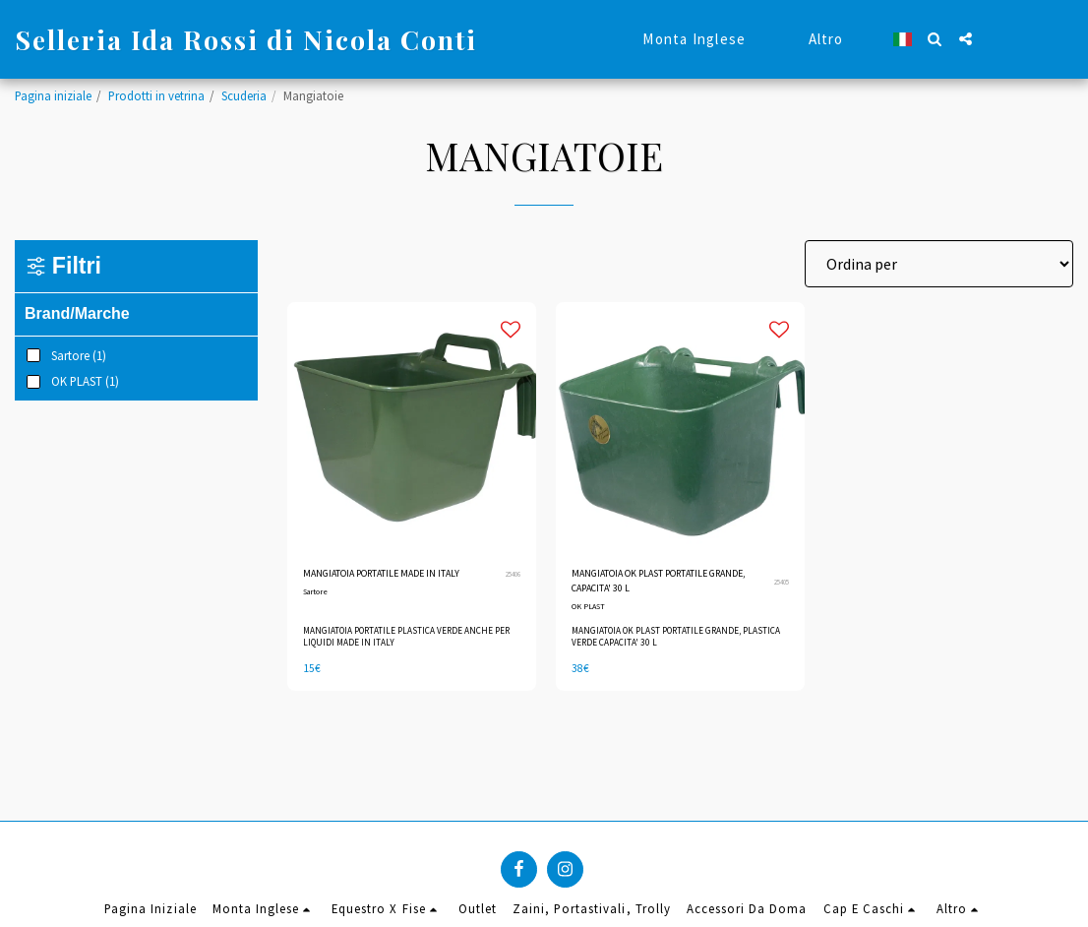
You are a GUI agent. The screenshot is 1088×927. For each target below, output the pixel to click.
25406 (510, 585)
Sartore (317, 614)
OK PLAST (590, 614)
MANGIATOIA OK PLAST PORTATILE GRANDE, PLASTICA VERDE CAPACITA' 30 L (664, 644)
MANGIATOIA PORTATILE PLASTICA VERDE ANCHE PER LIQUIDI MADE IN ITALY (407, 644)
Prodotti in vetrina (156, 95)
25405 (779, 585)
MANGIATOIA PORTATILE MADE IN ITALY (388, 585)
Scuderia (244, 95)
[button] (935, 38)
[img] (411, 426)
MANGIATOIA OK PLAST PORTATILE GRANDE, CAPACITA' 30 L (661, 585)
